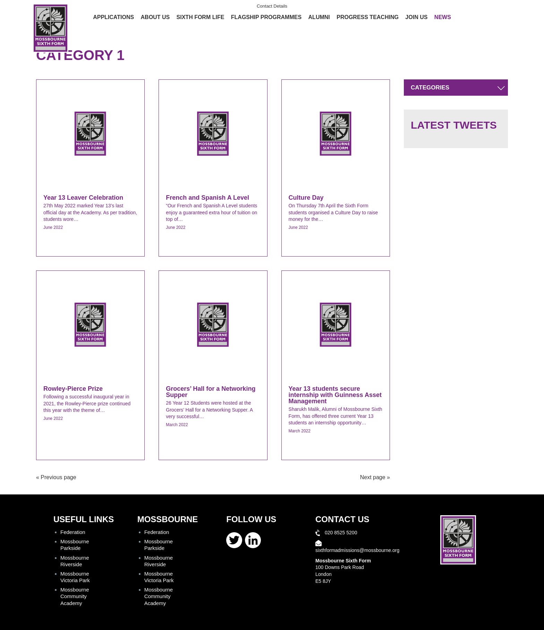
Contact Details (272, 6)
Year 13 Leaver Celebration (83, 197)
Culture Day (306, 197)
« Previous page (56, 477)
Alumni (319, 17)
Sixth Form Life (200, 17)
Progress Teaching (368, 17)
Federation (72, 532)
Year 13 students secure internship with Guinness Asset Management (335, 395)
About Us (155, 17)
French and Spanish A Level (207, 197)
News (442, 17)
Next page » (375, 477)
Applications (113, 17)
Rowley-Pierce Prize (73, 388)
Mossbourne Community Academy (74, 596)
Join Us (416, 17)
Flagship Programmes (266, 17)
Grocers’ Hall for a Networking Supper (210, 391)
